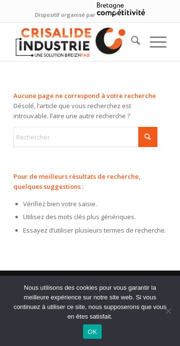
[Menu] (153, 42)
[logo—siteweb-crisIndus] (74, 42)
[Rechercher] (130, 42)
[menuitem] (130, 42)
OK (92, 331)
